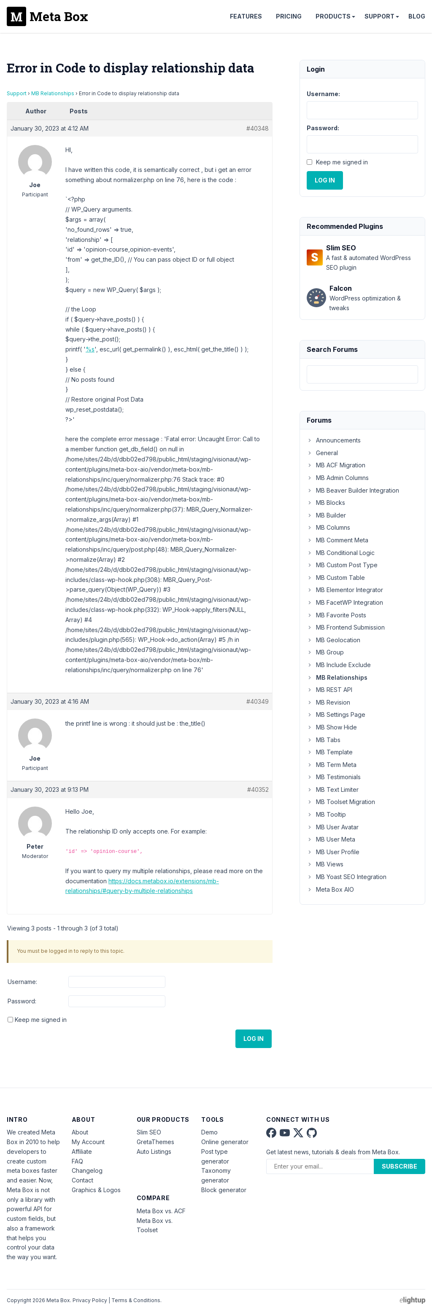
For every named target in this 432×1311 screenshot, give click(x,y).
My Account (88, 1141)
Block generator (223, 1189)
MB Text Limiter (333, 789)
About (80, 1132)
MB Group (325, 652)
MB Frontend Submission (346, 627)
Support (379, 16)
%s (90, 349)
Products (333, 16)
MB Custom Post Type (342, 564)
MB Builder (326, 515)
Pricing (289, 16)
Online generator (224, 1141)
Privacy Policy (90, 1300)
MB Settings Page (336, 714)
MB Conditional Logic (341, 552)
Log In (253, 1038)
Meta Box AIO (330, 889)
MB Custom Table (336, 577)
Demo (209, 1132)
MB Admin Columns (338, 477)
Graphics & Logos (96, 1189)
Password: (22, 1001)
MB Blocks (326, 502)
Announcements (334, 440)
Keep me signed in (41, 1019)
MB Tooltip (326, 814)
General (322, 452)
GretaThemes (155, 1141)
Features (246, 16)
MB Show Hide (332, 727)
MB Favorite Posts (336, 615)
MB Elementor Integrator (345, 589)
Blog (416, 16)
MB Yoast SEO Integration (346, 876)
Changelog (87, 1170)
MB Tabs (323, 739)
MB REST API (329, 689)
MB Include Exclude (339, 664)
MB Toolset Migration (341, 801)
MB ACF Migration (336, 465)
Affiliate (82, 1151)
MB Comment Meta (337, 540)
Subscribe (399, 1166)
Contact (82, 1180)
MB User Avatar (333, 827)
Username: (22, 981)
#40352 (258, 789)
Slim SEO (149, 1132)
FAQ (77, 1161)
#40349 (257, 701)
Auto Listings (154, 1151)
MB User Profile (333, 851)
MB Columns (328, 527)
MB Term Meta (331, 764)
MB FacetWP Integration (345, 602)
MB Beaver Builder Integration (353, 490)
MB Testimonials (334, 776)
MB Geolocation (333, 639)
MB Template (330, 752)
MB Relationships (52, 93)
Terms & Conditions (135, 1300)
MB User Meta (331, 839)
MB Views (325, 864)
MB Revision (328, 702)
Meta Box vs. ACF (161, 1210)
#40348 (257, 128)
